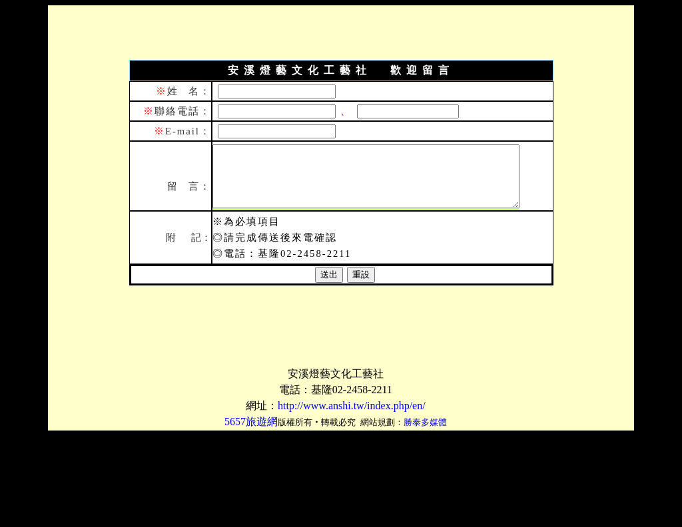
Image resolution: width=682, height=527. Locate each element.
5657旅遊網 (251, 421)
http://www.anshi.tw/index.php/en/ (352, 405)
